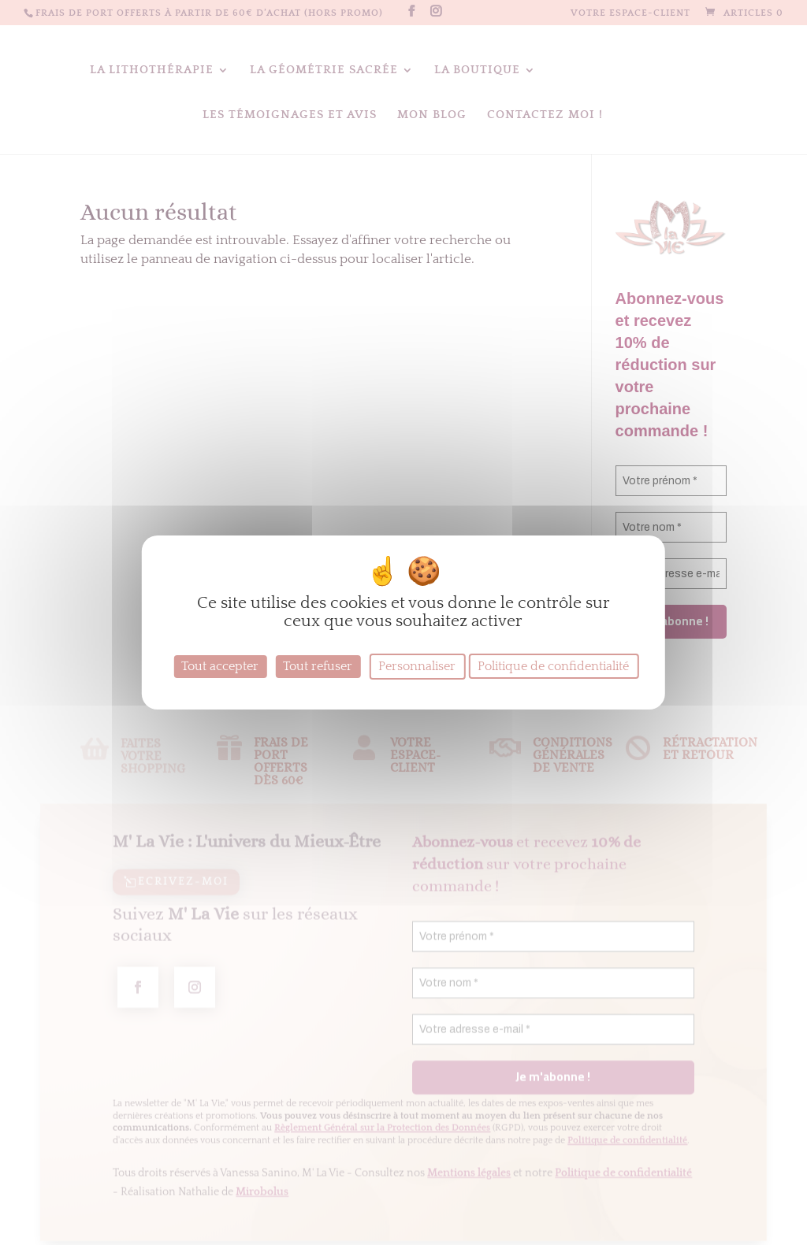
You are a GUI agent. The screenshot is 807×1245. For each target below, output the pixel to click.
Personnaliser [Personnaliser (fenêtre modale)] (417, 666)
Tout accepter (219, 666)
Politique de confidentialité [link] (553, 666)
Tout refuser (317, 666)
